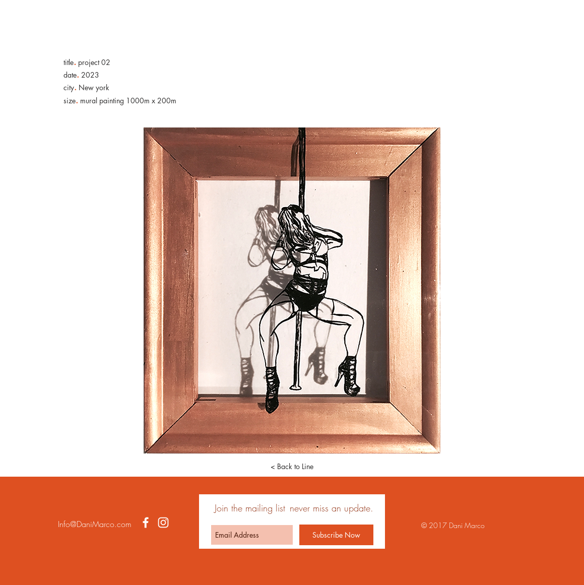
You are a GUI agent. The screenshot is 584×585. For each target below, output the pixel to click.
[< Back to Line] (292, 467)
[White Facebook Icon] (146, 522)
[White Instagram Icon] (163, 522)
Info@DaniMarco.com (95, 524)
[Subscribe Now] (336, 535)
